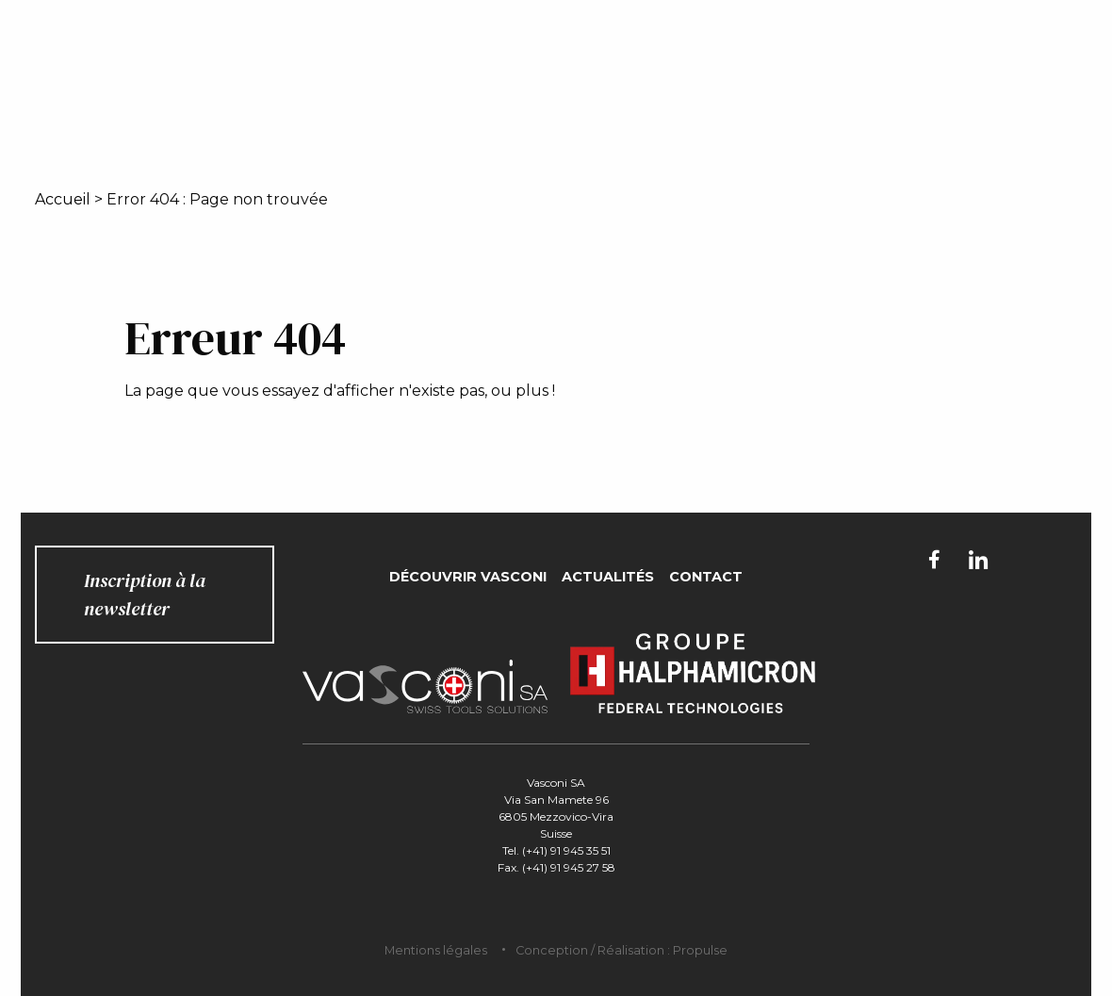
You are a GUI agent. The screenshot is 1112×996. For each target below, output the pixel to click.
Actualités (608, 576)
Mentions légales (435, 950)
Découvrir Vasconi (468, 576)
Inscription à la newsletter (144, 594)
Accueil (62, 199)
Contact (706, 576)
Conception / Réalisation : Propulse (621, 950)
